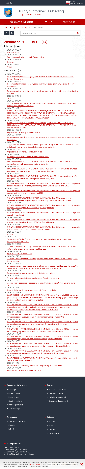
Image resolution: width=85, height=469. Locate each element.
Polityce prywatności (35, 464)
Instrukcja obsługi (15, 405)
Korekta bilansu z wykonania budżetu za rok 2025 (28, 156)
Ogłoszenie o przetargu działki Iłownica (23, 132)
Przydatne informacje (19, 27)
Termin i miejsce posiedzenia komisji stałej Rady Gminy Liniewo (33, 278)
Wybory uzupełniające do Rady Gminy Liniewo (26, 57)
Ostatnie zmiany (36, 27)
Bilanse (10, 234)
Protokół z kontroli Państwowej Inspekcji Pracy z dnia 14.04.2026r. (34, 290)
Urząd (9, 67)
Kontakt (11, 425)
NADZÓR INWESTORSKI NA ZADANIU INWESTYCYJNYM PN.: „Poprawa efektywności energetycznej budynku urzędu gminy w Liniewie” (42, 162)
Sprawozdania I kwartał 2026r (19, 254)
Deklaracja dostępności (58, 401)
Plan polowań (13, 52)
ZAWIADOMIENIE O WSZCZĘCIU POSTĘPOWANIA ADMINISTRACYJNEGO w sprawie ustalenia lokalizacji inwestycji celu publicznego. (41, 247)
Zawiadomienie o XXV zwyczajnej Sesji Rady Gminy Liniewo (31, 273)
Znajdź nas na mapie (16, 421)
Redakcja (12, 389)
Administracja (14, 408)
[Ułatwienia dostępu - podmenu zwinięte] (22, 22)
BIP (9, 429)
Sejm (50, 421)
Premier (51, 429)
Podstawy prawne (55, 393)
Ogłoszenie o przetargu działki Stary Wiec (24, 152)
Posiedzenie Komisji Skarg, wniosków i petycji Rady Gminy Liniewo (34, 365)
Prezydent (52, 433)
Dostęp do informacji (57, 389)
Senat (50, 425)
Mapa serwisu (14, 397)
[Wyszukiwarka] (48, 33)
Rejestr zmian (14, 393)
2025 (9, 98)
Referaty (10, 62)
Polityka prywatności (57, 397)
